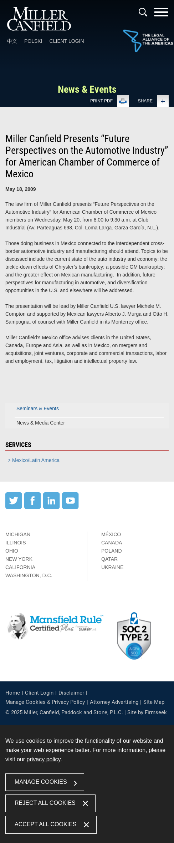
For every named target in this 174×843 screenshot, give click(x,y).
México (111, 534)
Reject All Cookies (45, 803)
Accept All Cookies (45, 824)
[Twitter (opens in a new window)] (13, 507)
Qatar (109, 559)
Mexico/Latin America (36, 460)
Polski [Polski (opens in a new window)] (33, 41)
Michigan (17, 534)
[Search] (143, 12)
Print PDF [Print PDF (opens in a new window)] (101, 100)
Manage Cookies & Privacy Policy (45, 702)
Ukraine (112, 567)
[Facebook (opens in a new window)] (32, 507)
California (20, 567)
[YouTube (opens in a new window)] (70, 507)
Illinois (15, 542)
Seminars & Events (37, 408)
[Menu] (161, 14)
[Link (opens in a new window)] (148, 42)
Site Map (153, 702)
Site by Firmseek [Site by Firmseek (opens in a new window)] (147, 712)
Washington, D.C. (28, 575)
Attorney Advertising (114, 702)
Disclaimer (71, 693)
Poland (111, 551)
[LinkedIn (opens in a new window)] (51, 507)
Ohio (11, 551)
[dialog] (87, 784)
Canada (111, 542)
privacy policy (44, 759)
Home (12, 693)
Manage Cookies (41, 782)
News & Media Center (40, 423)
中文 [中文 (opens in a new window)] (12, 41)
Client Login (67, 41)
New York (18, 559)
